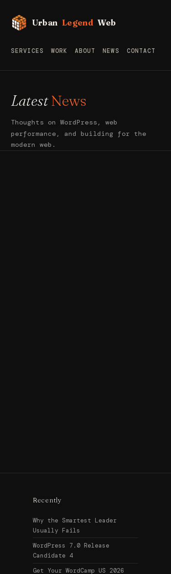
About (85, 51)
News (111, 51)
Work (59, 51)
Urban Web (63, 23)
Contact (141, 51)
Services (27, 51)
